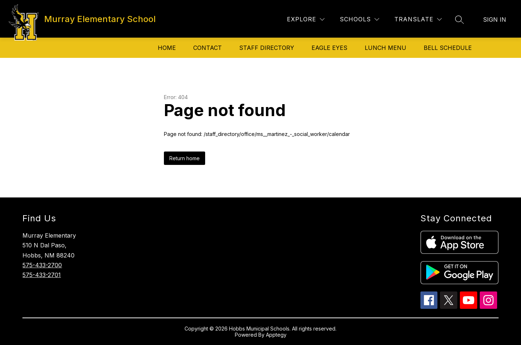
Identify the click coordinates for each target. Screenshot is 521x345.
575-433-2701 (41, 274)
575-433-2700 (42, 265)
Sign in (494, 19)
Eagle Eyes (329, 47)
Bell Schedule (448, 47)
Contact (207, 47)
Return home (184, 158)
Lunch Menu (385, 47)
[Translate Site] (418, 19)
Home (167, 47)
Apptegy (276, 335)
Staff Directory (266, 47)
